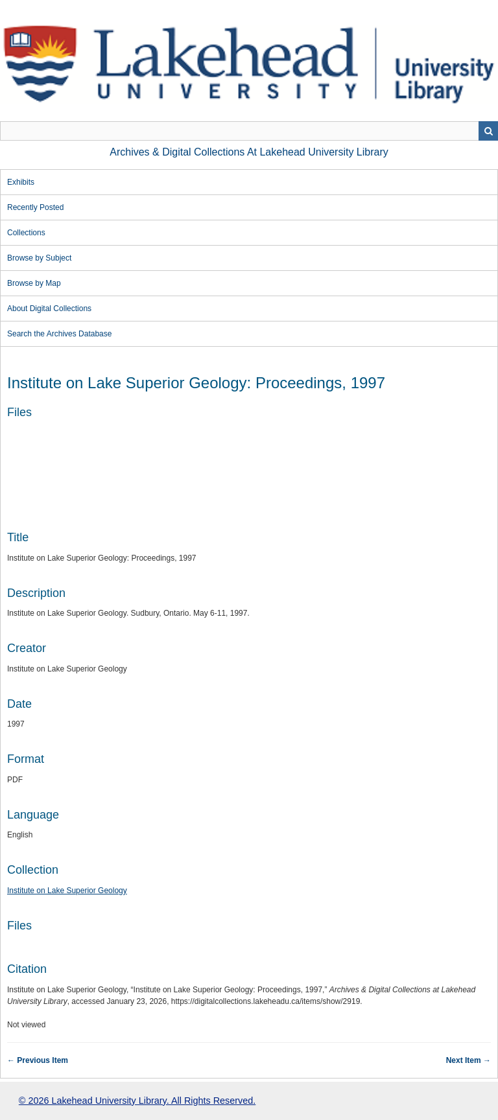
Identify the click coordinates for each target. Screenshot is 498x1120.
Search (488, 131)
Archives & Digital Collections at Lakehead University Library (249, 152)
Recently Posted (35, 207)
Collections (26, 232)
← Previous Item (37, 1060)
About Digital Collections (49, 308)
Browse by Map (34, 283)
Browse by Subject (39, 257)
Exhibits (20, 182)
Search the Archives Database (59, 333)
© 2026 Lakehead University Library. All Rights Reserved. (137, 1100)
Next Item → (468, 1060)
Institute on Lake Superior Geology (67, 890)
